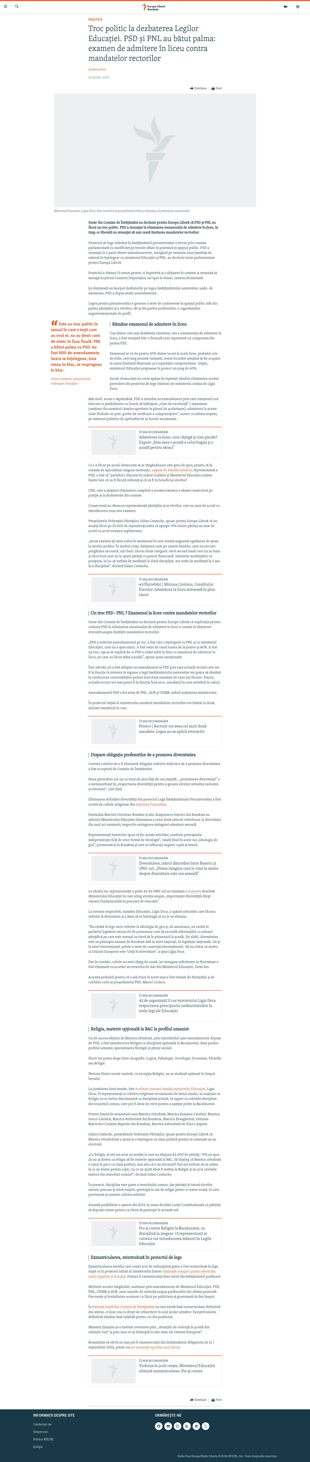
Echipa (38, 1447)
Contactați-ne (42, 1424)
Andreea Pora (97, 69)
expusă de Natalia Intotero (172, 470)
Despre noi (40, 1432)
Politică (95, 20)
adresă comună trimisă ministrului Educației (171, 1089)
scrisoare (194, 891)
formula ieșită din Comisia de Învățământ (123, 1307)
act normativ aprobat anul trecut (155, 1347)
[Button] (198, 88)
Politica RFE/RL (43, 1439)
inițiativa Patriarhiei (151, 805)
